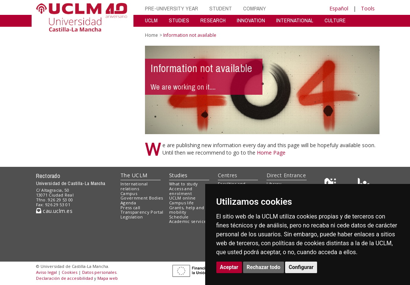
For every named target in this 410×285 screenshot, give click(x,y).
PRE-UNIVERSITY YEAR (171, 8)
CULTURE (335, 20)
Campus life (181, 202)
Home (151, 35)
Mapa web (107, 278)
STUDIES (179, 20)
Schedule (179, 217)
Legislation (131, 217)
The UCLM (133, 175)
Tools (368, 8)
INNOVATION (251, 20)
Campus (128, 193)
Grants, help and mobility (186, 210)
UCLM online (182, 198)
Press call (130, 207)
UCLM (151, 20)
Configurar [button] (301, 267)
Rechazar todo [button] (264, 267)
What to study (183, 184)
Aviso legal (46, 272)
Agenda (128, 202)
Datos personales (99, 272)
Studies (178, 175)
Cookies (69, 272)
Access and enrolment (180, 191)
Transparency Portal (141, 212)
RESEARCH (213, 20)
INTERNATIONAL (294, 20)
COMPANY (254, 8)
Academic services (189, 221)
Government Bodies (141, 198)
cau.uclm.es (54, 210)
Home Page (271, 152)
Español (338, 8)
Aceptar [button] (229, 267)
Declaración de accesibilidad (64, 278)
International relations (134, 186)
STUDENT (220, 8)
